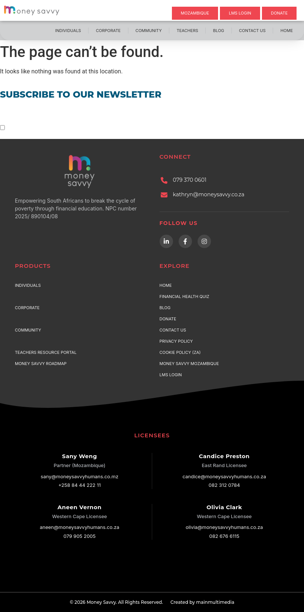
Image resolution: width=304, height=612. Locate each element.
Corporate (108, 30)
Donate (168, 318)
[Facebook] (185, 241)
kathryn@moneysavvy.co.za (208, 194)
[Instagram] (204, 241)
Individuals (68, 30)
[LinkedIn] (166, 241)
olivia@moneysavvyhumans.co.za (224, 527)
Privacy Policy (176, 341)
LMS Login (171, 374)
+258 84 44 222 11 (79, 485)
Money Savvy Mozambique (189, 363)
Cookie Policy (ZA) (180, 352)
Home (287, 30)
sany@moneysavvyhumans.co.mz (79, 476)
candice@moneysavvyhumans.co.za (224, 476)
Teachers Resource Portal (46, 352)
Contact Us (252, 30)
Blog (218, 30)
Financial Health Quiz (184, 296)
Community (148, 30)
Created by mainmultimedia (202, 602)
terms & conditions (90, 127)
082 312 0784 (224, 485)
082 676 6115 (224, 536)
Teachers (187, 30)
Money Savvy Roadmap (41, 363)
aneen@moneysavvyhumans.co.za (79, 527)
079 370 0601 (190, 180)
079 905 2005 (79, 536)
